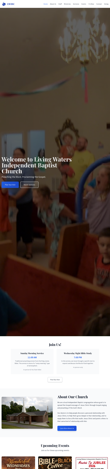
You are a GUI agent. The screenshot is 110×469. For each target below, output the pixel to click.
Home (46, 4)
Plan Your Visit (55, 380)
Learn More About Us (67, 428)
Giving (106, 4)
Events (83, 4)
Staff (60, 4)
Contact (99, 4)
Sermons (76, 4)
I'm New (91, 4)
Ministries (67, 4)
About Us (53, 4)
